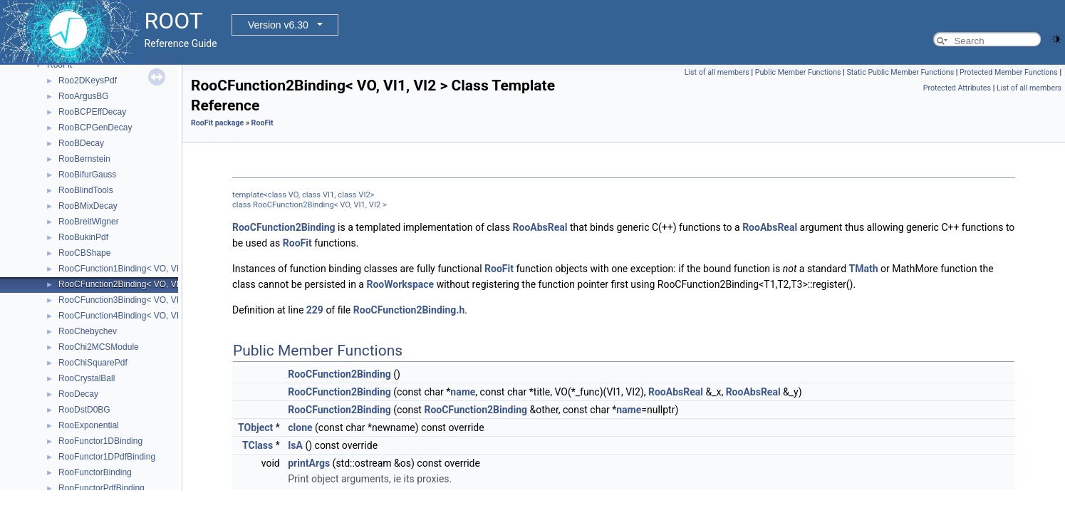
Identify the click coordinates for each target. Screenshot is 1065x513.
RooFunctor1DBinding (100, 441)
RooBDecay (81, 143)
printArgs (309, 463)
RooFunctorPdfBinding (101, 488)
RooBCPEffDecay (92, 112)
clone (300, 427)
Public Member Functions (798, 72)
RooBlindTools (85, 190)
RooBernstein (84, 159)
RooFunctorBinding (95, 472)
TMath (863, 268)
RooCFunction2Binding (284, 227)
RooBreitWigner (88, 222)
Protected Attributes (957, 88)
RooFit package (217, 123)
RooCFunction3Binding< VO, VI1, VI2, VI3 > (142, 300)
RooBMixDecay (88, 206)
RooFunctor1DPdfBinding (106, 457)
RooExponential (88, 425)
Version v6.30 (278, 25)
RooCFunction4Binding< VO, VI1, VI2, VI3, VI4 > (151, 316)
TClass (257, 445)
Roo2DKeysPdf (87, 81)
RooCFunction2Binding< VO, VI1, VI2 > (133, 284)
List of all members (717, 72)
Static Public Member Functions (900, 72)
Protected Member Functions (1009, 72)
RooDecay (78, 394)
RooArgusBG (83, 96)
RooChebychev (87, 331)
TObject (255, 427)
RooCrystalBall (86, 378)
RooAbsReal (540, 227)
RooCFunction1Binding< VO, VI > (122, 269)
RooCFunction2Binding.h (409, 310)
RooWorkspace (400, 284)
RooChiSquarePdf (93, 363)
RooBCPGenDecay (95, 128)
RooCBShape (84, 253)
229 (314, 310)
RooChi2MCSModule (98, 347)
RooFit (59, 65)
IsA (295, 445)
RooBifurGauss (87, 175)
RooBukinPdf (83, 237)
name (462, 392)
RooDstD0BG (84, 410)
